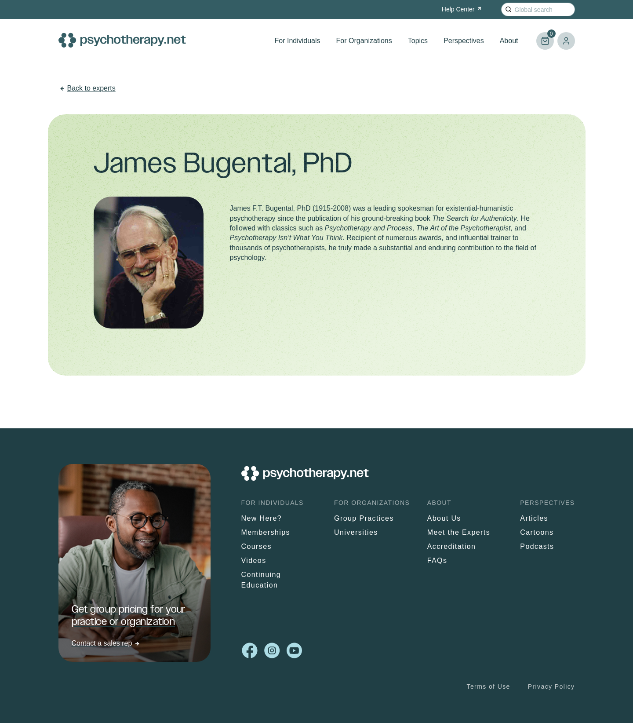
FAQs (437, 560)
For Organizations (364, 40)
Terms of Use (488, 686)
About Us (444, 518)
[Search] (508, 9)
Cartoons (536, 532)
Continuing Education (261, 580)
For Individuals (297, 40)
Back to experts (91, 88)
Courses (256, 546)
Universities (356, 532)
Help (462, 9)
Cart (545, 37)
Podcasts (537, 546)
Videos (253, 560)
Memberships (265, 532)
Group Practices (364, 518)
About (509, 40)
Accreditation (451, 546)
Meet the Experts (458, 532)
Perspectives (464, 40)
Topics (418, 40)
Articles (534, 518)
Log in (566, 41)
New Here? (261, 518)
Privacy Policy (551, 686)
